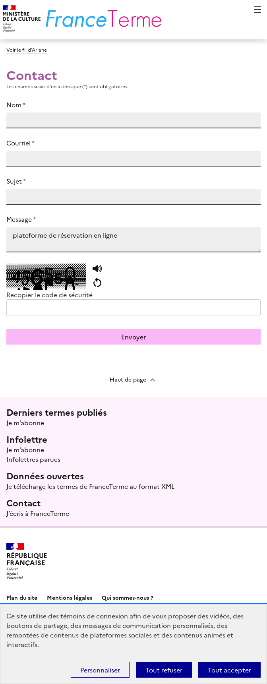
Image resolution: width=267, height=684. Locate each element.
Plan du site (21, 597)
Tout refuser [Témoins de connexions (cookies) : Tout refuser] (163, 669)
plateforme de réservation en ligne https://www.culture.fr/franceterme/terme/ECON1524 (133, 239)
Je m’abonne (25, 422)
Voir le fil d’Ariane (26, 49)
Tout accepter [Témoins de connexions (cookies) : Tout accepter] (229, 669)
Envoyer (133, 336)
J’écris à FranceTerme (37, 513)
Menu (257, 9)
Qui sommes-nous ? (127, 597)
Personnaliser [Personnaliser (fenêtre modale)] (100, 669)
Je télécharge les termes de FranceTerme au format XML (90, 486)
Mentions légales (69, 597)
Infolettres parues (33, 459)
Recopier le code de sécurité (49, 294)
